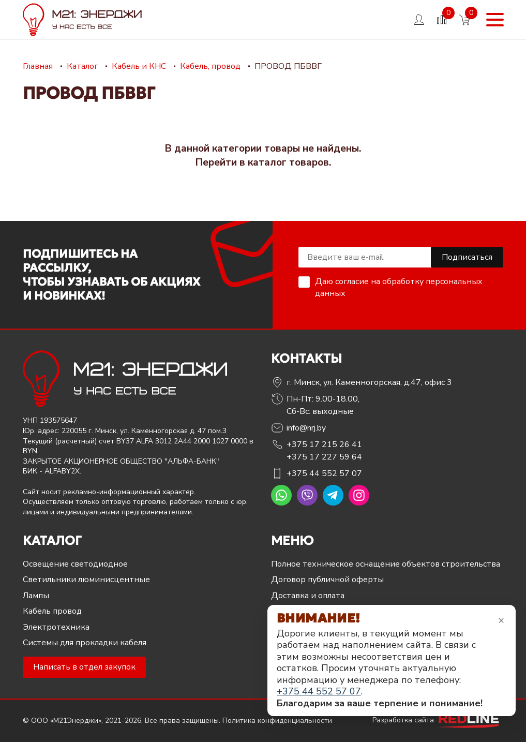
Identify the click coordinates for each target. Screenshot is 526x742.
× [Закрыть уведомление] (501, 620)
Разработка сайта (438, 720)
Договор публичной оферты (327, 579)
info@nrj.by (306, 428)
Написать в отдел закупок (84, 667)
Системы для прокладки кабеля (84, 642)
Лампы (36, 595)
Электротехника (56, 627)
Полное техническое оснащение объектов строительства (385, 564)
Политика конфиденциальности (277, 720)
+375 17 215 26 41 (324, 444)
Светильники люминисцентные (86, 579)
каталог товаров (288, 162)
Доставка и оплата (307, 595)
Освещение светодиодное (75, 564)
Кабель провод (52, 611)
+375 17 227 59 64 (324, 457)
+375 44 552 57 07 (324, 473)
